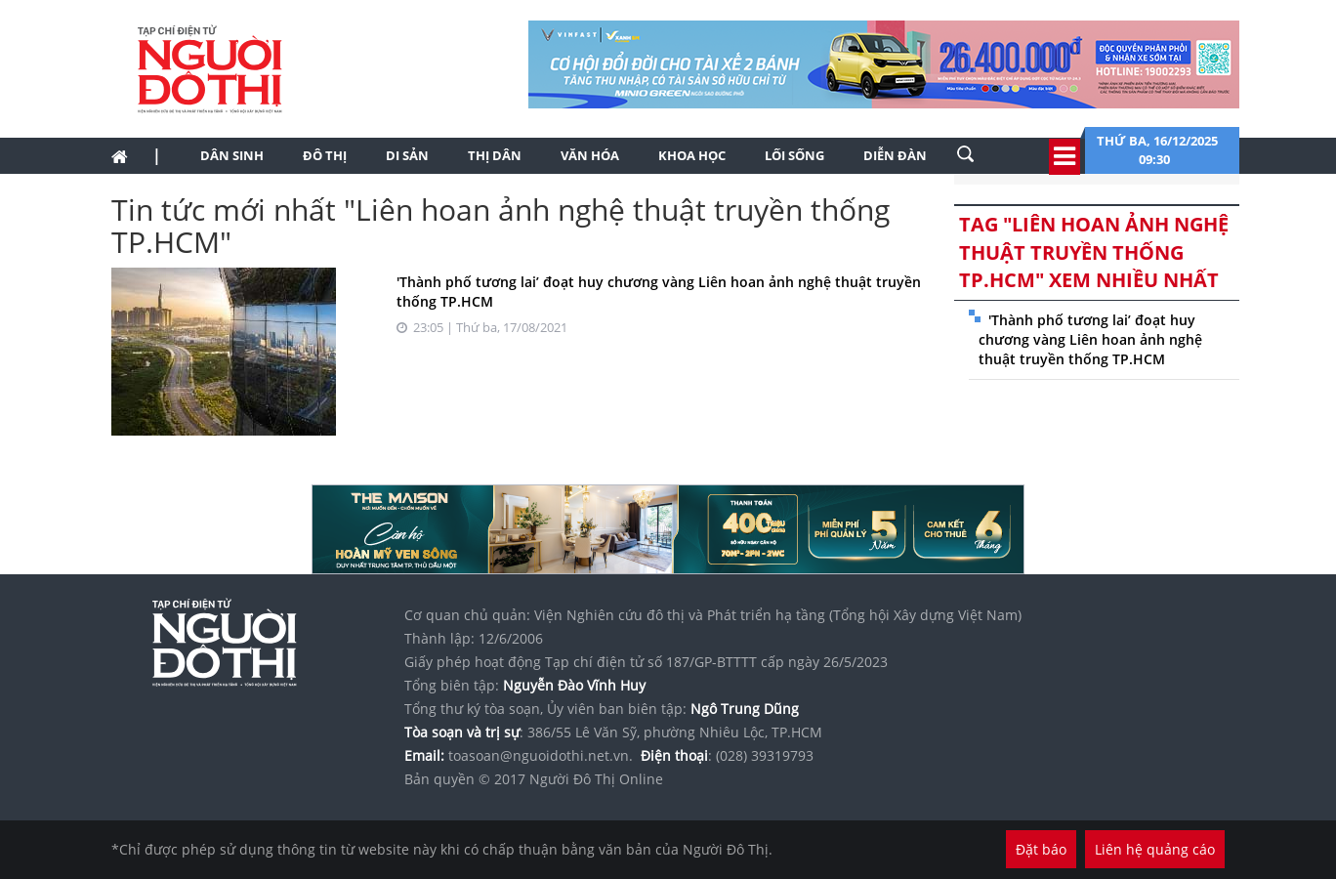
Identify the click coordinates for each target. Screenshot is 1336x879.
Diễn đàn (895, 155)
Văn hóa (590, 155)
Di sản (407, 155)
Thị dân (495, 155)
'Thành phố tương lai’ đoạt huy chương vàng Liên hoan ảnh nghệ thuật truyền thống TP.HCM (1090, 339)
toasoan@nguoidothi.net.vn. (540, 755)
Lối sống (794, 155)
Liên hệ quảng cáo (1155, 849)
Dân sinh (232, 155)
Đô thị (325, 155)
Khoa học (692, 155)
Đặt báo (1041, 849)
